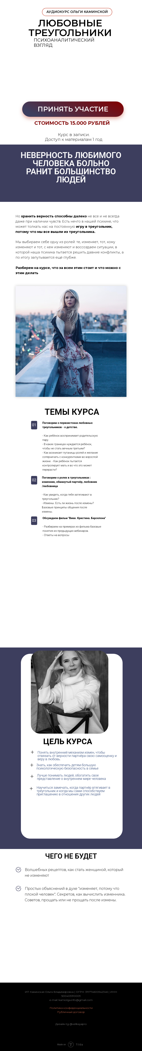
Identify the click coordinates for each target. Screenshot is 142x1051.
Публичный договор (71, 1012)
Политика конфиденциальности (71, 1008)
